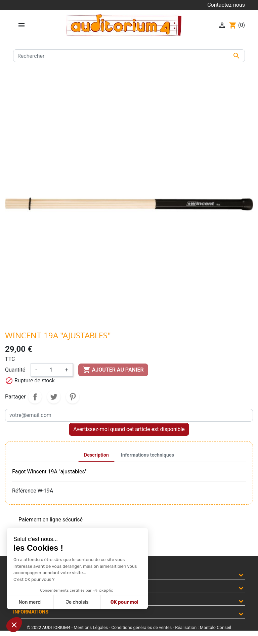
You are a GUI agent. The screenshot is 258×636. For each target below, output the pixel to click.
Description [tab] (96, 455)
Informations (30, 612)
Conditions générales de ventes (141, 627)
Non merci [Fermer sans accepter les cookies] (29, 602)
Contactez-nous (226, 5)
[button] (14, 625)
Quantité (15, 370)
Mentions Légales (91, 627)
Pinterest (72, 397)
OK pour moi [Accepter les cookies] (124, 602)
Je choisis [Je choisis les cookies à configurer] (77, 602)
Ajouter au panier (113, 370)
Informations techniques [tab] (147, 455)
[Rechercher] (129, 55)
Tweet (53, 397)
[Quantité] (51, 370)
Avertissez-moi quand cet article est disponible (129, 429)
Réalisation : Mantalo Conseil (203, 627)
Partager (35, 397)
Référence (24, 490)
